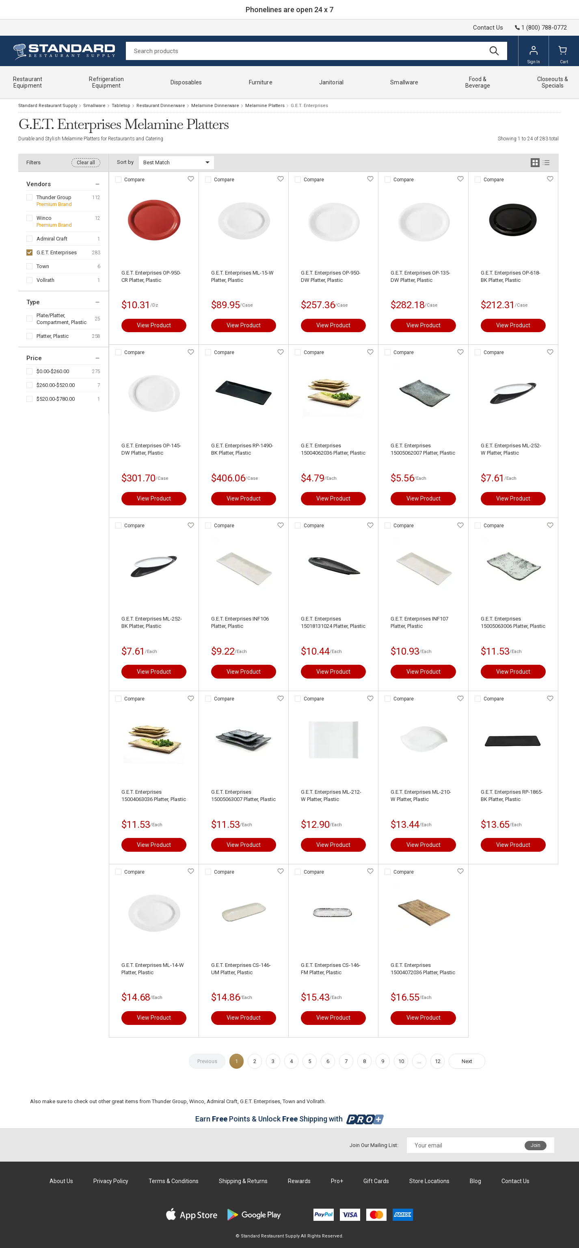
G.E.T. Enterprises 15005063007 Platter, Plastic (243, 795)
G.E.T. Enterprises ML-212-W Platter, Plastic (331, 795)
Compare (134, 180)
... (419, 1061)
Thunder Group (54, 197)
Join (535, 1145)
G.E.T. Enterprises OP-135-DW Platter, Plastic (420, 276)
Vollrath (45, 280)
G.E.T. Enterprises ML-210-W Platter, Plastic (421, 795)
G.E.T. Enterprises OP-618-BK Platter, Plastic (510, 276)
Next (467, 1061)
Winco (44, 218)
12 (438, 1061)
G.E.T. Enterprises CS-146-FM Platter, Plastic (331, 968)
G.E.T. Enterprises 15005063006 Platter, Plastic (513, 622)
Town (43, 266)
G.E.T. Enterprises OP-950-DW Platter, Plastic (331, 276)
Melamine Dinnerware (215, 105)
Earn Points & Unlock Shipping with (289, 1119)
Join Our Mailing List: (374, 1145)
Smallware (94, 105)
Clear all (86, 162)
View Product (154, 325)
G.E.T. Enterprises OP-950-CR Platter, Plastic (151, 276)
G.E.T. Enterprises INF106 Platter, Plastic (240, 622)
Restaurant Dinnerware (160, 105)
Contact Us (488, 27)
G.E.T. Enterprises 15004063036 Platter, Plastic (153, 795)
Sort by (125, 162)
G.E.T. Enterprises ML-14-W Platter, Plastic (152, 968)
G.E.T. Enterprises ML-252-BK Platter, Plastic (151, 622)
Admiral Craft (52, 239)
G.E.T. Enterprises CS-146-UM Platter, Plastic (241, 968)
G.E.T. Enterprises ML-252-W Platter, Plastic (511, 449)
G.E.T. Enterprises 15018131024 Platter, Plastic (333, 622)
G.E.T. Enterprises (57, 252)
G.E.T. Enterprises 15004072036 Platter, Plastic (423, 968)
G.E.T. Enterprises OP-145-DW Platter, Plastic (151, 449)
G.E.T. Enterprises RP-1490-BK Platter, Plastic (242, 449)
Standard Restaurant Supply (47, 105)
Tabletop (121, 105)
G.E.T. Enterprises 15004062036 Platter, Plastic (333, 449)
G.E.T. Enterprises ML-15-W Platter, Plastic (242, 276)
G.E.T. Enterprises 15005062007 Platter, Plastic (423, 449)
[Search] (316, 51)
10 (401, 1061)
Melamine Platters (265, 105)
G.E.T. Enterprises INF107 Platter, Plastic (419, 622)
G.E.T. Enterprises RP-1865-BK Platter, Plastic (512, 795)
